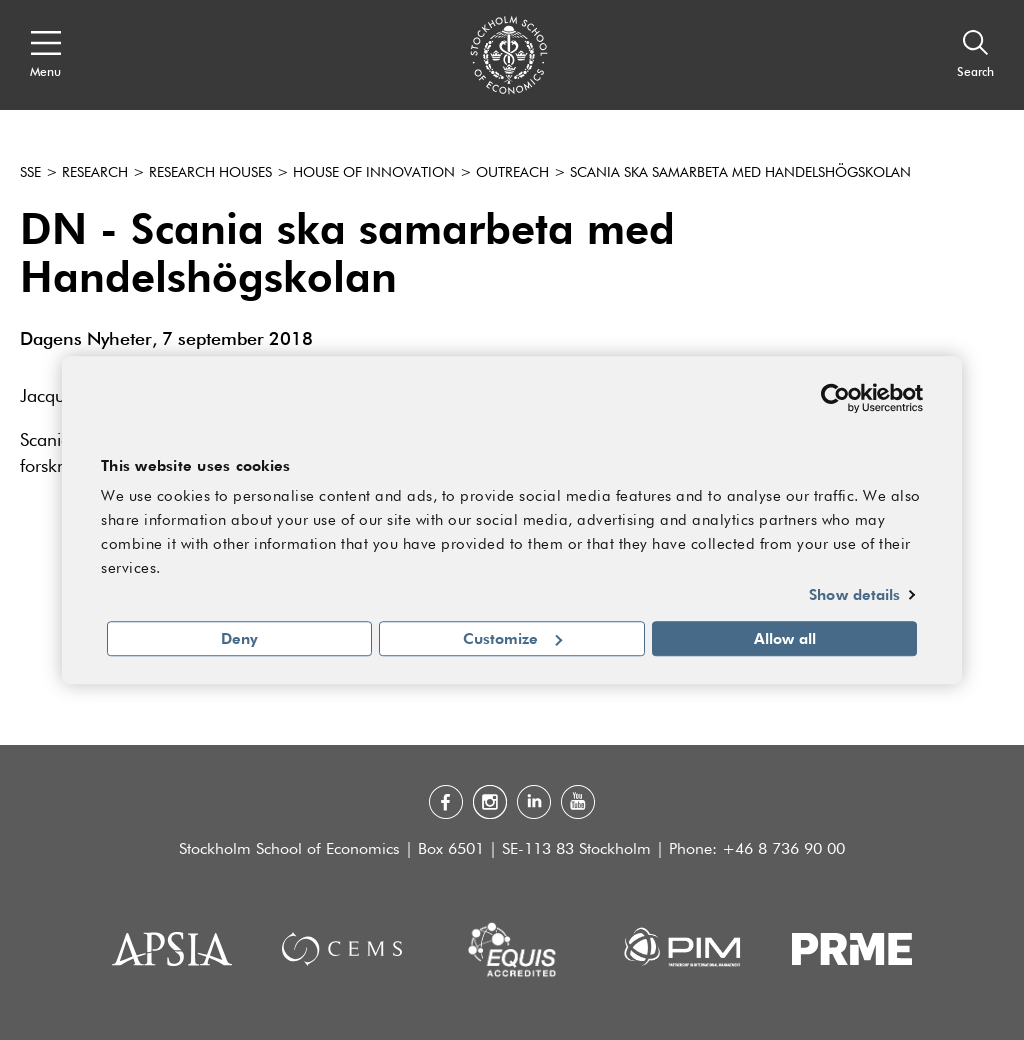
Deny (239, 638)
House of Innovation (374, 173)
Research (95, 173)
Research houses (210, 173)
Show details (854, 595)
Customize (512, 638)
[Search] (975, 55)
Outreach (512, 173)
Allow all (785, 638)
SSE (30, 173)
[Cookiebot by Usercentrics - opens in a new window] (835, 398)
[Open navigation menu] (45, 55)
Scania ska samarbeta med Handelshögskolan (740, 173)
